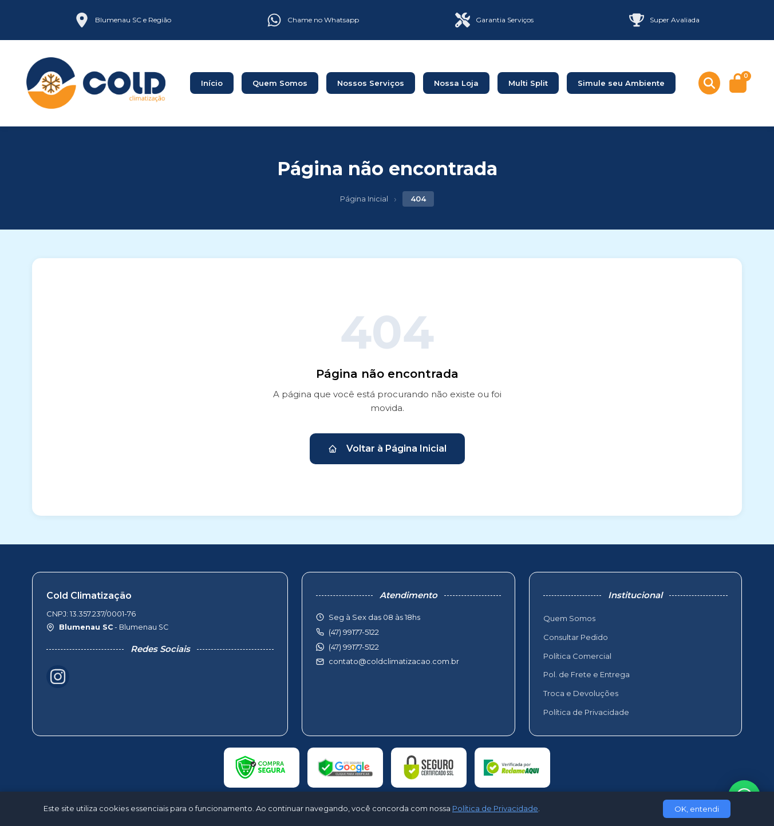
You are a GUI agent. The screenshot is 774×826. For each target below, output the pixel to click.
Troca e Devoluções (580, 693)
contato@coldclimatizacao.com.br (394, 661)
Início (212, 83)
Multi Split (528, 83)
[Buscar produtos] (709, 83)
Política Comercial (577, 656)
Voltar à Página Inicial (387, 448)
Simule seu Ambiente (621, 83)
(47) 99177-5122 (354, 646)
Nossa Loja (456, 83)
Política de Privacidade (586, 712)
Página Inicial (364, 198)
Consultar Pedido (575, 637)
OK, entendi (696, 808)
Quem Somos (279, 83)
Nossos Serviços (370, 83)
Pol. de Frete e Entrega (586, 674)
